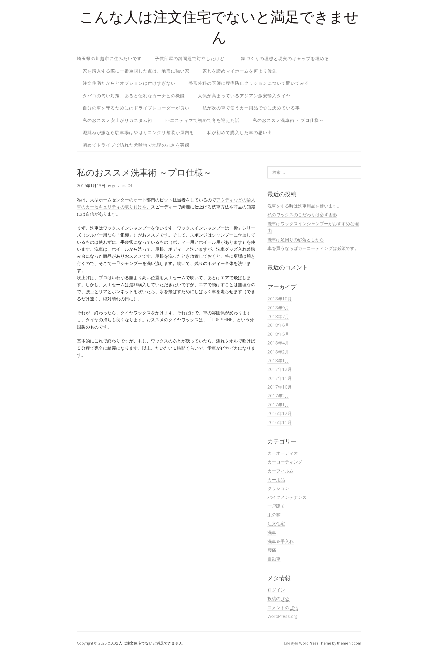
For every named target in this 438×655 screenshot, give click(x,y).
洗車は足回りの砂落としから (295, 239)
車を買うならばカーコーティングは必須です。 (313, 248)
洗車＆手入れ (280, 541)
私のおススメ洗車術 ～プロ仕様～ (288, 120)
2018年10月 (279, 299)
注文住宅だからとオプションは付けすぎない (129, 83)
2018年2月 (278, 352)
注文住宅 (276, 523)
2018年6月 (278, 325)
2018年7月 (278, 316)
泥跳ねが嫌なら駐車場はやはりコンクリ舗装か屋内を (138, 132)
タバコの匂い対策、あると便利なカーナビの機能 (134, 95)
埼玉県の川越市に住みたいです (109, 58)
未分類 (273, 515)
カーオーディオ (282, 453)
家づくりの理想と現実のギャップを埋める (285, 58)
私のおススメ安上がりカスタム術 (117, 120)
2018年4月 (278, 343)
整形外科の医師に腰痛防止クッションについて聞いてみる (249, 83)
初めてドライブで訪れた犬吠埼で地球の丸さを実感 (136, 145)
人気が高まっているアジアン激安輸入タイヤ (244, 95)
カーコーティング (284, 462)
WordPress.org (282, 616)
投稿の (278, 599)
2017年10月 (279, 387)
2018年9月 (278, 308)
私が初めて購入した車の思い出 (239, 132)
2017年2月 (278, 395)
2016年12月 (279, 413)
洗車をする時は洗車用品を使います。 (304, 206)
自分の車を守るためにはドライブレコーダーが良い (136, 108)
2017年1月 (278, 404)
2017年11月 (279, 378)
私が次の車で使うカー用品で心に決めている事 (251, 108)
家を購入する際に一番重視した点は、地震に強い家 (136, 71)
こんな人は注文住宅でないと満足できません (219, 28)
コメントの (282, 608)
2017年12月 (279, 369)
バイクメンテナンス (287, 497)
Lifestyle (291, 643)
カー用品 (276, 479)
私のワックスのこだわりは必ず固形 (302, 214)
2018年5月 (278, 334)
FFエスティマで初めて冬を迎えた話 (202, 120)
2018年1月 (278, 360)
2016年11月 (279, 422)
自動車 (273, 559)
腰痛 (271, 550)
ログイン (276, 590)
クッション (278, 488)
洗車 (271, 532)
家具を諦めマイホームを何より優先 (239, 71)
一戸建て (276, 506)
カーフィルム (280, 471)
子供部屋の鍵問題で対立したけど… (191, 58)
